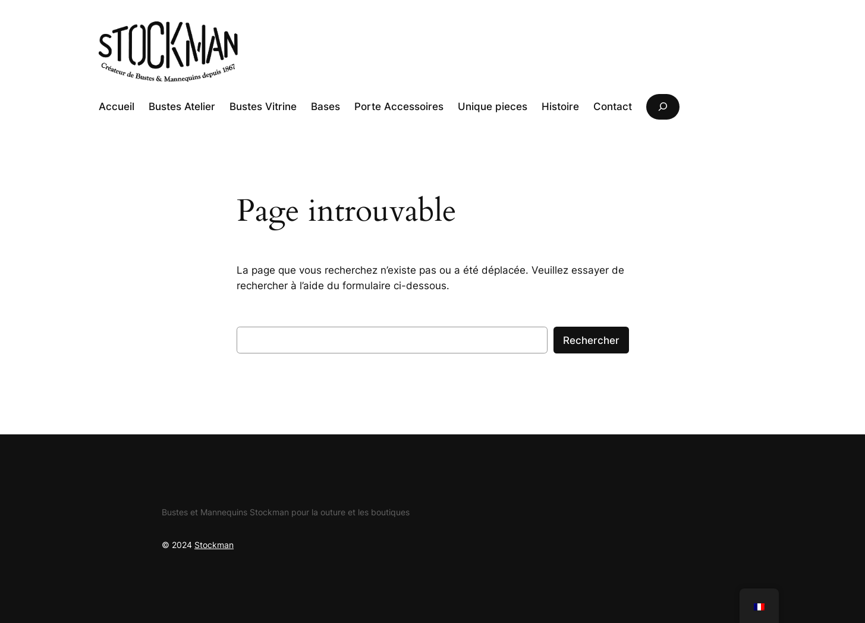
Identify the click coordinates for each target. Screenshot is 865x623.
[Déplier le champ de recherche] (663, 107)
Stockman (214, 545)
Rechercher (591, 340)
